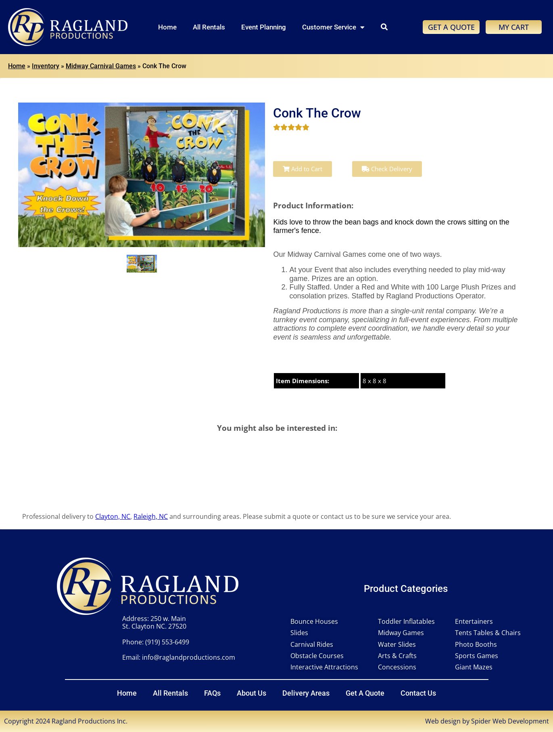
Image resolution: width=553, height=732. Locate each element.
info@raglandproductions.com (188, 657)
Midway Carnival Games (101, 66)
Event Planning (263, 27)
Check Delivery (387, 169)
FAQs (212, 693)
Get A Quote (365, 693)
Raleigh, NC (151, 516)
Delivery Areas (306, 693)
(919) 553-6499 (167, 642)
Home (167, 27)
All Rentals (209, 27)
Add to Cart (302, 169)
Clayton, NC (112, 516)
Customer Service (333, 27)
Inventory (45, 66)
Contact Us (418, 693)
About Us (251, 693)
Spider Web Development (510, 721)
